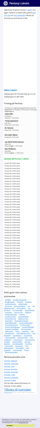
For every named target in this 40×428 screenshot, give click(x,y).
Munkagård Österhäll (21, 321)
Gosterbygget (22, 304)
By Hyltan (20, 302)
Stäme (17, 331)
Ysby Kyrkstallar (17, 342)
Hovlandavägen (30, 310)
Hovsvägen (8, 312)
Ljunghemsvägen (10, 317)
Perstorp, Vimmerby (11, 378)
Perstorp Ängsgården (12, 329)
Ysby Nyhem (19, 346)
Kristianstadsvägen (11, 314)
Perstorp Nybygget (28, 327)
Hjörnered (8, 306)
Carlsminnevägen (10, 304)
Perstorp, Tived (9, 375)
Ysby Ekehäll (28, 335)
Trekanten (25, 331)
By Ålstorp (28, 302)
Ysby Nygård (9, 346)
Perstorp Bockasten (11, 325)
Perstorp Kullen (25, 325)
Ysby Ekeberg (17, 335)
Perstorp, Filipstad (10, 361)
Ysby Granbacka (10, 338)
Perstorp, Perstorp (10, 369)
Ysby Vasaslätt (17, 350)
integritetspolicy (23, 422)
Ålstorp (26, 350)
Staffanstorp (9, 331)
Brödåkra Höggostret (20, 300)
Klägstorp (28, 312)
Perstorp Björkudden (26, 323)
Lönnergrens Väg (10, 319)
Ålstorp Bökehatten (11, 352)
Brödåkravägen (10, 302)
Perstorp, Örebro (10, 380)
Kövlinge (22, 314)
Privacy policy (8, 392)
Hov (29, 306)
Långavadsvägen (23, 317)
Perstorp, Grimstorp (11, 364)
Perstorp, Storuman (11, 372)
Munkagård (8, 321)
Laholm (29, 10)
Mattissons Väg (23, 319)
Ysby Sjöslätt (20, 348)
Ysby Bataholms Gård (23, 333)
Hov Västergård (18, 310)
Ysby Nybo (28, 344)
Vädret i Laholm (10, 90)
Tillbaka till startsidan (17, 389)
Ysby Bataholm (9, 333)
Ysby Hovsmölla (23, 338)
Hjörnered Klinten (19, 306)
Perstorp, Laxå (9, 366)
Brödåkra (8, 300)
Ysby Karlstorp (18, 340)
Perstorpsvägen (26, 329)
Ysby (32, 331)
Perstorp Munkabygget (12, 327)
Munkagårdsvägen (11, 323)
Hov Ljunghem (21, 308)
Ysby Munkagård (19, 15)
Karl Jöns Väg (18, 312)
